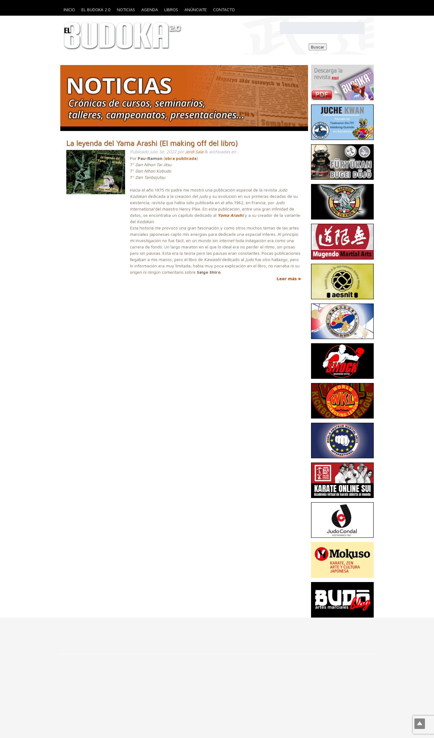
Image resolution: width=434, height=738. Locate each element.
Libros (171, 9)
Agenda (149, 9)
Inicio (69, 9)
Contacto (224, 9)
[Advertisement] (109, 631)
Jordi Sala (194, 151)
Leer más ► (289, 278)
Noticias (126, 9)
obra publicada (181, 158)
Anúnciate (195, 9)
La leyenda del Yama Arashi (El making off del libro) (152, 143)
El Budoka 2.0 (96, 9)
